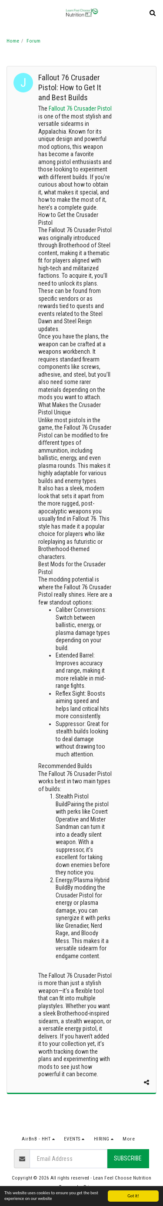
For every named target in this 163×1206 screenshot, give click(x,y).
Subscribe (128, 1158)
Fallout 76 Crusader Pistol (80, 108)
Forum (33, 41)
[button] (9, 12)
